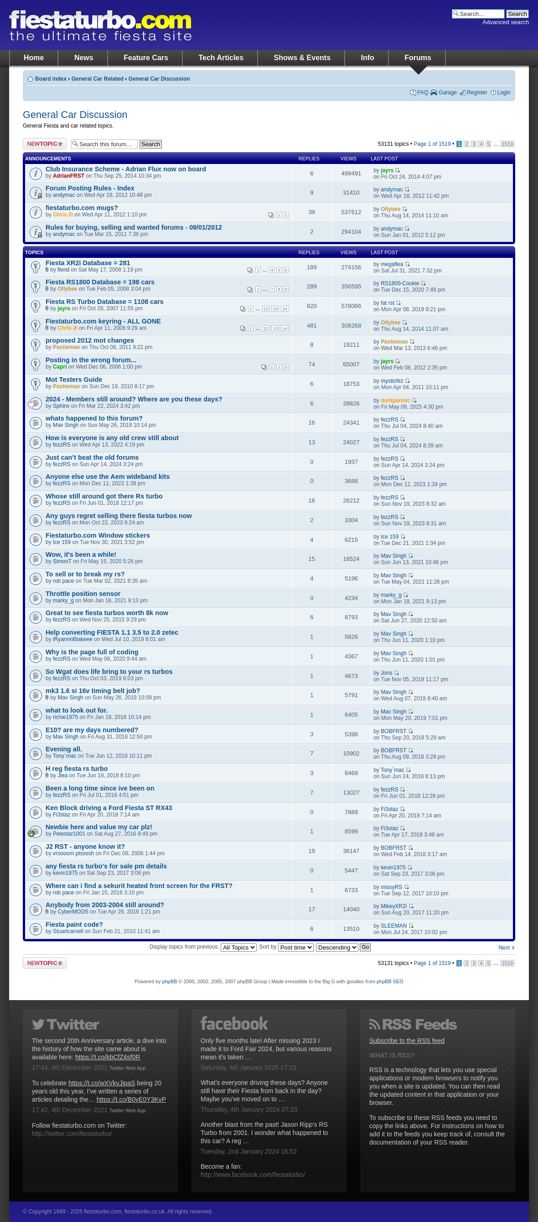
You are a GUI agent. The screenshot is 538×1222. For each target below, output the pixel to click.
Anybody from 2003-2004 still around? (105, 905)
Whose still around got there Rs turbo (104, 496)
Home (34, 58)
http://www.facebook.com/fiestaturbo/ (253, 1174)
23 (275, 308)
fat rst (387, 303)
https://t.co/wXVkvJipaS (101, 1083)
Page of (432, 144)
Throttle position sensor (83, 593)
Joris (386, 673)
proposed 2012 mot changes (90, 340)
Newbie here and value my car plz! (99, 827)
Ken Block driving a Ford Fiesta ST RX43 (109, 807)
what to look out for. (77, 710)
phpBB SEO (390, 981)
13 (275, 328)
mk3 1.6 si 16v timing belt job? (93, 690)
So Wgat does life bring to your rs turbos (109, 671)
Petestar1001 (69, 834)
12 (266, 328)
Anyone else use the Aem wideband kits (108, 476)
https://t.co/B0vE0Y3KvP (131, 1099)
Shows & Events (302, 58)
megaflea (392, 264)
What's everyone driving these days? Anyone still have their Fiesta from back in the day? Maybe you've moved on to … (264, 1091)
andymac (64, 195)
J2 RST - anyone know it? (85, 846)
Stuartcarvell (68, 931)
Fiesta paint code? (74, 924)
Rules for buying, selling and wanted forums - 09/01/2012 (134, 227)
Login (504, 92)
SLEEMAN (394, 926)
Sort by (286, 947)
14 (284, 328)
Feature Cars (146, 58)
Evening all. (64, 749)
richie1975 (65, 717)
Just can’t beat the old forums (92, 457)
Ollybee (390, 209)
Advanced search (505, 22)
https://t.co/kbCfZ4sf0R (107, 1057)
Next (504, 948)
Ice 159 (62, 542)
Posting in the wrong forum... (91, 360)
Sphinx (61, 406)
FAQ (422, 92)
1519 (507, 144)
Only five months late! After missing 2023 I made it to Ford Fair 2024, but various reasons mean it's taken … (266, 1049)
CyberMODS (72, 912)
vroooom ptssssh (73, 853)
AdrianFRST (68, 176)
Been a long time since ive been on (100, 788)
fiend (63, 270)
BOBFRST (393, 731)
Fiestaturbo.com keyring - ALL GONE (103, 321)
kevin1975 (65, 873)
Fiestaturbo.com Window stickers (98, 535)
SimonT (62, 561)
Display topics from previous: (203, 947)
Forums (417, 58)
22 (266, 308)
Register (477, 92)
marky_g (63, 600)
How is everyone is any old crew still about (112, 438)
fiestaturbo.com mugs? (82, 207)
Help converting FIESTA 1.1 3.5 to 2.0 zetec (112, 632)
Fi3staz (62, 814)
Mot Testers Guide (74, 379)
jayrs (387, 170)
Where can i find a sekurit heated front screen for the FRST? (139, 885)
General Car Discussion (159, 79)
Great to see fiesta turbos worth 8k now (107, 612)
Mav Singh (65, 425)
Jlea (62, 775)
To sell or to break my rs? (85, 574)
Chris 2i (63, 214)
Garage (448, 92)
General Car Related (98, 79)
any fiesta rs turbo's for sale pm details (106, 866)
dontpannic (395, 400)
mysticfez (392, 381)
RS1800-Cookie (400, 283)
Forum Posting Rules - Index (90, 188)
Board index (51, 79)
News (83, 58)
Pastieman (66, 347)
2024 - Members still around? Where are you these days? (134, 399)
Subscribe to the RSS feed (407, 1040)
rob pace (63, 581)
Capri (60, 367)
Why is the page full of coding (92, 652)
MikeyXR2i (394, 906)
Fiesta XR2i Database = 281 (88, 263)
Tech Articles (220, 58)
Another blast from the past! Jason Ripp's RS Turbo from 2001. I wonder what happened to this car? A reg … (264, 1133)
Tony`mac (65, 756)
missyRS (391, 887)
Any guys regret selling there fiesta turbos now (119, 515)
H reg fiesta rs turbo (77, 768)
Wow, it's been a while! (81, 554)
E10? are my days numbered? (92, 730)
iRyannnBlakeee (73, 639)
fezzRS (389, 419)
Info (367, 58)
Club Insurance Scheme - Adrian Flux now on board (126, 169)
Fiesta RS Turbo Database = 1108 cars (105, 301)
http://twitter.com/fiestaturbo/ (72, 1133)
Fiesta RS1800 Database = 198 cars (100, 282)
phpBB (169, 981)
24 (284, 308)
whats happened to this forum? (94, 418)
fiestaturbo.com (100, 25)
